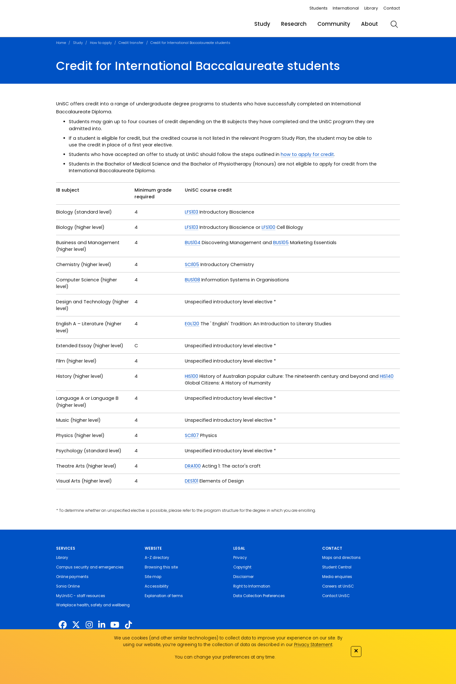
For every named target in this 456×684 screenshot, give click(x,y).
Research (294, 24)
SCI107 (192, 435)
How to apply (101, 42)
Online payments (72, 576)
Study (262, 24)
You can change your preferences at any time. (225, 657)
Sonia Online (68, 586)
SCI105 (192, 264)
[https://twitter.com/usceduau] (76, 625)
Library (371, 8)
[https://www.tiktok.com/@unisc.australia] (128, 625)
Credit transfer (131, 42)
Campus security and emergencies (90, 567)
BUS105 (281, 242)
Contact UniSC (336, 595)
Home (61, 42)
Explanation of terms (164, 595)
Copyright (242, 567)
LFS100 (268, 227)
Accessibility (157, 586)
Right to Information (251, 586)
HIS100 (191, 376)
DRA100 (193, 466)
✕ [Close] (356, 650)
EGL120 (192, 324)
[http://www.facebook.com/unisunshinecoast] (63, 625)
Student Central (336, 567)
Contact (391, 8)
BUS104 (192, 242)
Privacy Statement (313, 645)
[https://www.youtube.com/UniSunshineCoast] (114, 625)
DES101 (191, 481)
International (346, 8)
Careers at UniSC (338, 586)
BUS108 (192, 280)
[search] (394, 24)
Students (318, 8)
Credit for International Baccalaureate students (190, 42)
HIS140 (387, 376)
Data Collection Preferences (259, 595)
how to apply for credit (307, 154)
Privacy (240, 557)
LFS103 (191, 212)
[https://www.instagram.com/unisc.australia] (89, 625)
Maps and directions (341, 557)
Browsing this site (161, 567)
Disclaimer (243, 576)
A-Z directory (157, 557)
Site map (153, 576)
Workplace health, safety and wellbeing (93, 605)
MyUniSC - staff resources (80, 595)
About (369, 24)
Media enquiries (337, 576)
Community (333, 24)
